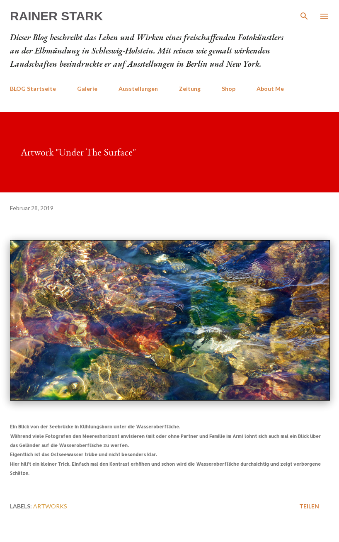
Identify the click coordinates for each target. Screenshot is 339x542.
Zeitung (190, 88)
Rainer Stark (56, 16)
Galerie (87, 88)
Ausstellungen (138, 88)
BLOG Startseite (33, 88)
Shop (228, 88)
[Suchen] (304, 15)
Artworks (50, 506)
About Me (270, 88)
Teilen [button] (309, 506)
